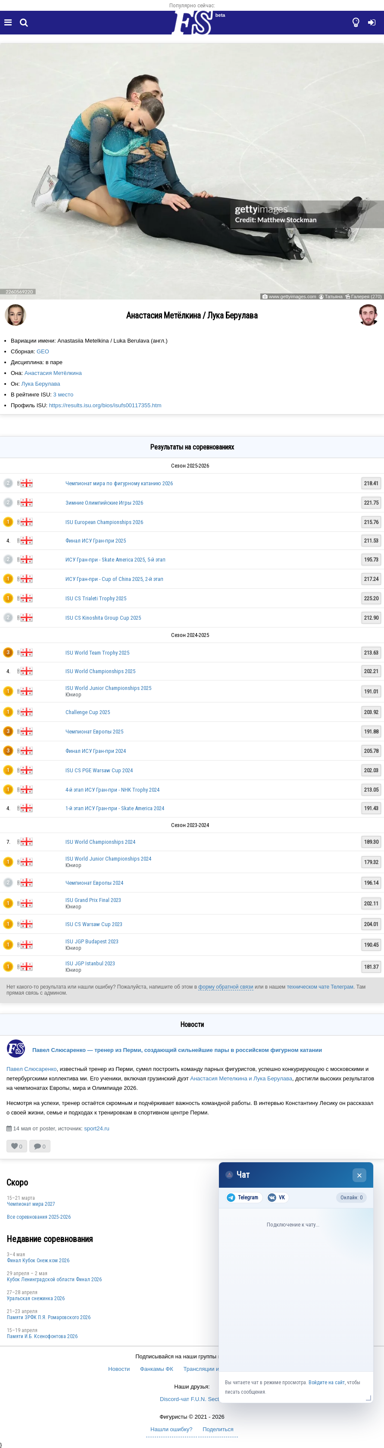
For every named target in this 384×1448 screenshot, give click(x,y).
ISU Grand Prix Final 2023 (93, 900)
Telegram (242, 1197)
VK (276, 1197)
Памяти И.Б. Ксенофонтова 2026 (42, 1336)
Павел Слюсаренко (31, 1069)
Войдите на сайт (327, 1382)
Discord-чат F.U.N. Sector (192, 1399)
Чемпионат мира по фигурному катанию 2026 (119, 483)
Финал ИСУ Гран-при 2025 (96, 540)
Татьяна (334, 296)
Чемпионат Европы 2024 (94, 883)
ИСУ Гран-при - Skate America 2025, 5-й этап (115, 559)
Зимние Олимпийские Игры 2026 (104, 502)
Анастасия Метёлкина (53, 373)
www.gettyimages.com (292, 296)
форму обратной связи (225, 987)
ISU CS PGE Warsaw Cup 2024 (99, 770)
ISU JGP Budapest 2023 (92, 941)
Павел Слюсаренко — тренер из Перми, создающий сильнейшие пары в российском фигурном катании (177, 1050)
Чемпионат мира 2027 (31, 1204)
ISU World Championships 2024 (100, 842)
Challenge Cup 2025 (88, 712)
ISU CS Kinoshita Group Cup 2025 (103, 618)
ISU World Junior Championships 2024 (108, 858)
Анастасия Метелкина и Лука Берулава (241, 1078)
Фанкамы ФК (156, 1369)
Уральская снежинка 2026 (36, 1298)
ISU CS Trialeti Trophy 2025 (96, 598)
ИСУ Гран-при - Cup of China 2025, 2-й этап (114, 579)
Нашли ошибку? (171, 1429)
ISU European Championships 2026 (104, 522)
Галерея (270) (366, 296)
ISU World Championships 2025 (100, 671)
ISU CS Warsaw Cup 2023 (94, 924)
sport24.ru (96, 1128)
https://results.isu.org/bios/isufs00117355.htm (105, 405)
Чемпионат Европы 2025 (94, 731)
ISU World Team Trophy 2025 (97, 652)
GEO (43, 351)
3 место (63, 394)
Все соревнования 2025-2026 (39, 1217)
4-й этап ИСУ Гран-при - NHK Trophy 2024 (112, 789)
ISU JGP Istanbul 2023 (90, 963)
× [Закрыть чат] (359, 1175)
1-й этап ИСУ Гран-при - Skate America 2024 (115, 808)
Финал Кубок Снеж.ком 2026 (38, 1261)
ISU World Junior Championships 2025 (108, 688)
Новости (119, 1369)
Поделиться (218, 1429)
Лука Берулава (41, 384)
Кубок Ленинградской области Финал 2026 (54, 1279)
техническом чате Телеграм (320, 987)
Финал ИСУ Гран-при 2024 (96, 751)
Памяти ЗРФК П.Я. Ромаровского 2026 (49, 1317)
